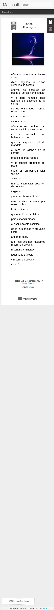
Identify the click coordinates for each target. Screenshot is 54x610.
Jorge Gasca (28, 273)
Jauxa (31, 276)
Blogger (44, 608)
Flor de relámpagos (28, 15)
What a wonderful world (19, 563)
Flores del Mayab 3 (19, 524)
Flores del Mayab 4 (17, 483)
